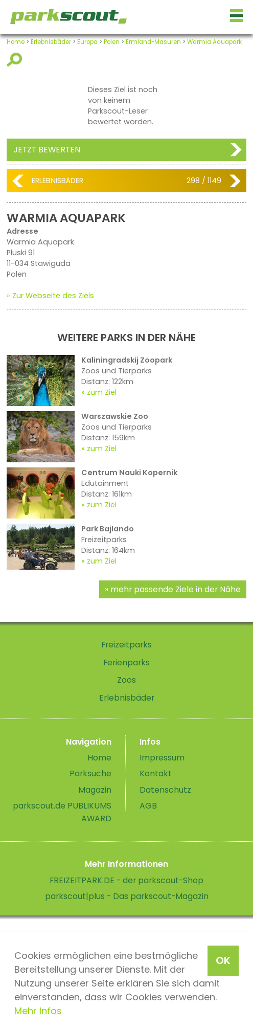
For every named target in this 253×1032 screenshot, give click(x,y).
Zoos (126, 680)
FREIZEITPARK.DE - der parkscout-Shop (126, 880)
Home (16, 42)
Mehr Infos (38, 1010)
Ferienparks (126, 662)
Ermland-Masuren (153, 42)
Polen (112, 42)
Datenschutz (165, 790)
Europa (87, 42)
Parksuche (90, 773)
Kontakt (156, 773)
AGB (148, 806)
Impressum (162, 758)
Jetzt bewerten (46, 149)
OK (223, 960)
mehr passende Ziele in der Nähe (175, 589)
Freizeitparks (126, 644)
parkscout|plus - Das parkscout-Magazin (127, 896)
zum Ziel (102, 392)
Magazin (94, 790)
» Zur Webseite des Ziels (50, 295)
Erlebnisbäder (51, 42)
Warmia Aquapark (214, 42)
